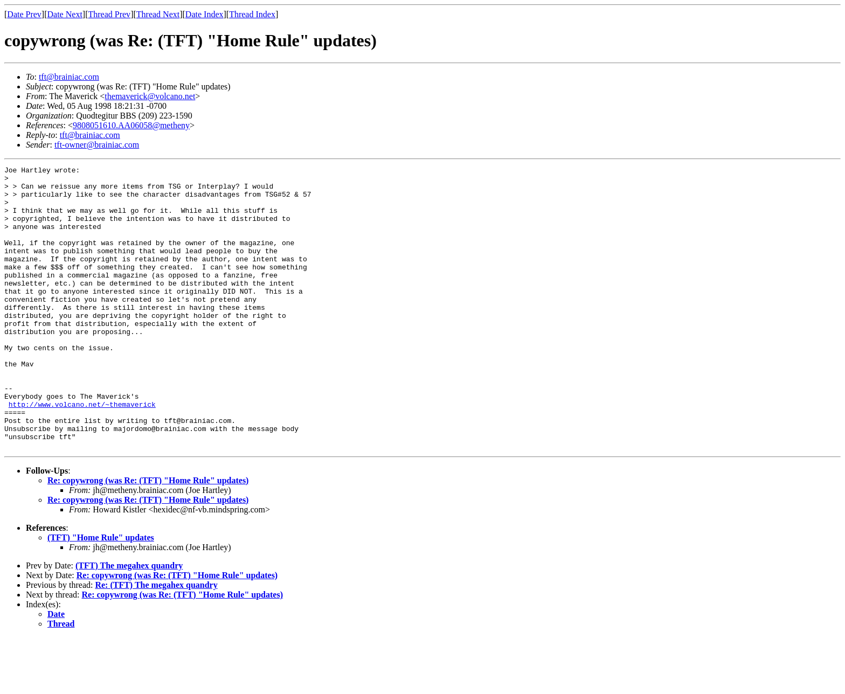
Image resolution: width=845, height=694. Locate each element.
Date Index (204, 14)
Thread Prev (109, 14)
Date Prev (24, 14)
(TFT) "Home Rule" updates (100, 594)
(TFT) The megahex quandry (129, 622)
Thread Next (157, 14)
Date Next (64, 14)
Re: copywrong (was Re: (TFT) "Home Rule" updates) (147, 537)
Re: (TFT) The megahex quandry (156, 641)
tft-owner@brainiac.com (96, 144)
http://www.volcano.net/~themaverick (82, 452)
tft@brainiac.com (69, 76)
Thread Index (252, 14)
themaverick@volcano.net (150, 96)
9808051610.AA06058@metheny (131, 125)
